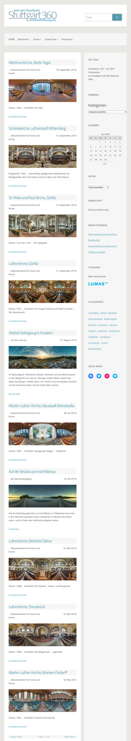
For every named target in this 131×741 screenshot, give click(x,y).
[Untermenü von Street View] (57, 39)
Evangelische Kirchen (18, 116)
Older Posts (70, 736)
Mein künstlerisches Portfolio (102, 234)
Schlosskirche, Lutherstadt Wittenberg (37, 128)
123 (47, 736)
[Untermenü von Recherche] (29, 39)
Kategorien (97, 105)
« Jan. (104, 163)
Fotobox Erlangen (97, 252)
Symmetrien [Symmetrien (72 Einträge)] (94, 342)
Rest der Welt (14, 393)
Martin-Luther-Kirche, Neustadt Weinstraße (41, 406)
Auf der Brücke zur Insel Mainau (32, 471)
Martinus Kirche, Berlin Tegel (30, 62)
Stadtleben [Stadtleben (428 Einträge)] (93, 336)
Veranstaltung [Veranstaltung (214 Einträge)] (94, 348)
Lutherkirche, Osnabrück (27, 607)
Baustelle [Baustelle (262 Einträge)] (112, 312)
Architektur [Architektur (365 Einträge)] (93, 312)
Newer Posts (15, 736)
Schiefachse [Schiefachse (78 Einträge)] (114, 330)
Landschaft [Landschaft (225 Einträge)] (102, 330)
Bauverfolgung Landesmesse (102, 246)
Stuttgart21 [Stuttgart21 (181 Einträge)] (105, 336)
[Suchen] (117, 17)
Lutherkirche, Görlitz (23, 263)
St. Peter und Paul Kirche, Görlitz (32, 198)
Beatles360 (94, 240)
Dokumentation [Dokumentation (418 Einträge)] (95, 318)
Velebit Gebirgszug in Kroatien (31, 333)
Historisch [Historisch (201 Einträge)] (103, 324)
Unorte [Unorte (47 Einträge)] (104, 342)
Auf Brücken (14, 528)
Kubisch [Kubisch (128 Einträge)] (92, 330)
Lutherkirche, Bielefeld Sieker (30, 541)
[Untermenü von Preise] (40, 39)
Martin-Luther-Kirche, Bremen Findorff (38, 672)
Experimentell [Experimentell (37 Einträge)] (110, 318)
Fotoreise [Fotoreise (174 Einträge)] (92, 324)
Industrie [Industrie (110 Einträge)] (113, 324)
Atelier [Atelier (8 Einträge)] (104, 312)
